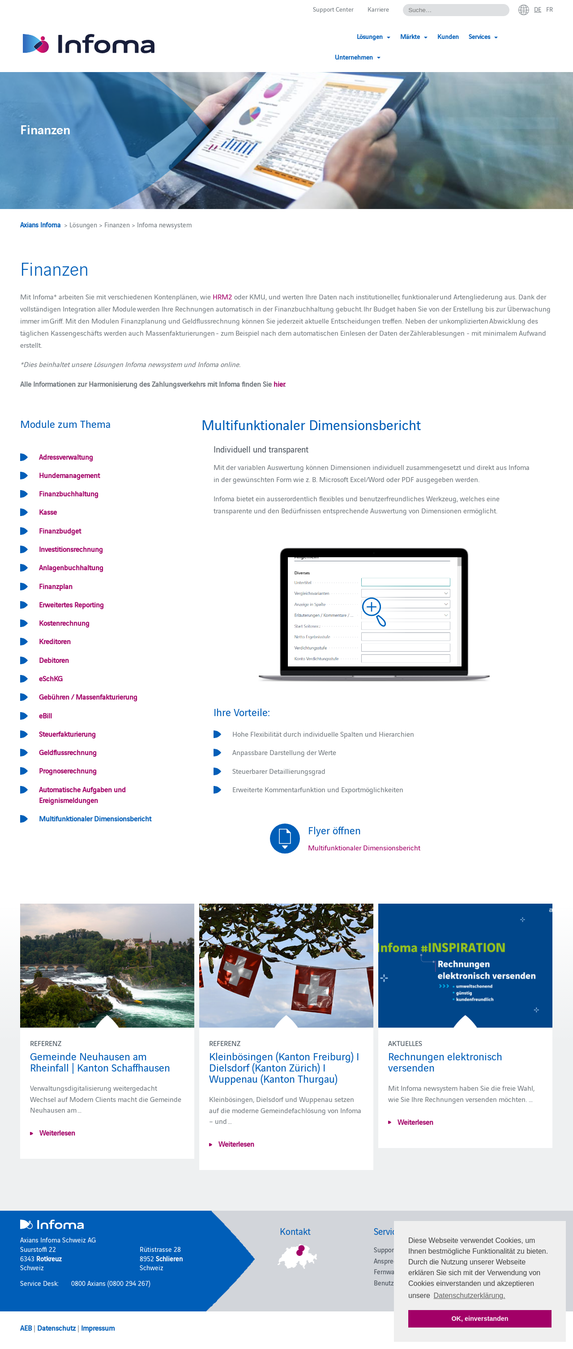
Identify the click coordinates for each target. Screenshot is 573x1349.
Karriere (374, 9)
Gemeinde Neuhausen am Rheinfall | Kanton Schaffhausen (100, 1061)
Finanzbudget (60, 530)
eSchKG (51, 678)
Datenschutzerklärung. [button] (469, 1295)
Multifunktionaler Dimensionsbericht (95, 818)
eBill (45, 715)
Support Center (326, 9)
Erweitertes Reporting (71, 604)
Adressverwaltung (66, 456)
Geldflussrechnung (68, 752)
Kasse (48, 512)
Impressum (98, 1327)
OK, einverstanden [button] (479, 1318)
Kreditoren (55, 641)
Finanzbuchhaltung (68, 493)
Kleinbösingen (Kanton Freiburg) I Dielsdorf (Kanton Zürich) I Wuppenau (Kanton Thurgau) (284, 1066)
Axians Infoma (40, 224)
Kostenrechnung (64, 623)
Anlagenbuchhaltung (71, 567)
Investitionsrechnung (71, 549)
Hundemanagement (69, 475)
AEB (26, 1327)
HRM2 (222, 296)
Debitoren (54, 660)
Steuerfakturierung (67, 734)
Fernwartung (392, 1271)
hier (279, 383)
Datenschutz (56, 1327)
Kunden (434, 37)
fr (549, 9)
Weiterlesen (56, 1132)
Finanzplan (56, 586)
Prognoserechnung (68, 770)
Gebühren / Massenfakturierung (88, 696)
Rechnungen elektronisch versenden (445, 1061)
